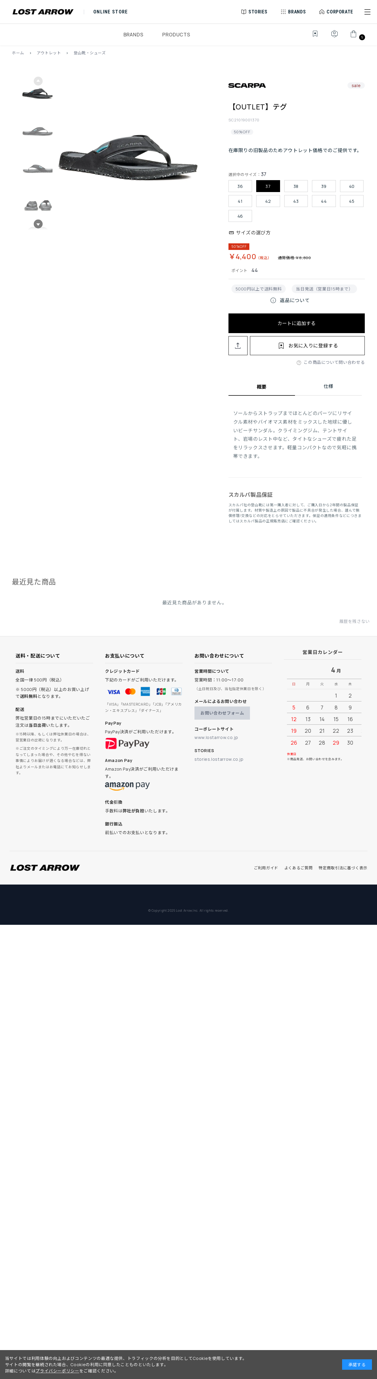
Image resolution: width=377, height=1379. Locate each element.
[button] (367, 11)
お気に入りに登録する (313, 345)
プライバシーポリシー (57, 1371)
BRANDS (133, 34)
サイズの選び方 (253, 232)
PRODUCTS (176, 34)
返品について (290, 300)
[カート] (357, 37)
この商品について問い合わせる (334, 362)
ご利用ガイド (266, 868)
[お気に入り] (311, 37)
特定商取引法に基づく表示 (343, 868)
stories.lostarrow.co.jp (219, 759)
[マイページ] (334, 37)
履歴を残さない (354, 626)
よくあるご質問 (298, 868)
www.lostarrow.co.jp (216, 737)
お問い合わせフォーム (222, 713)
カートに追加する (296, 323)
